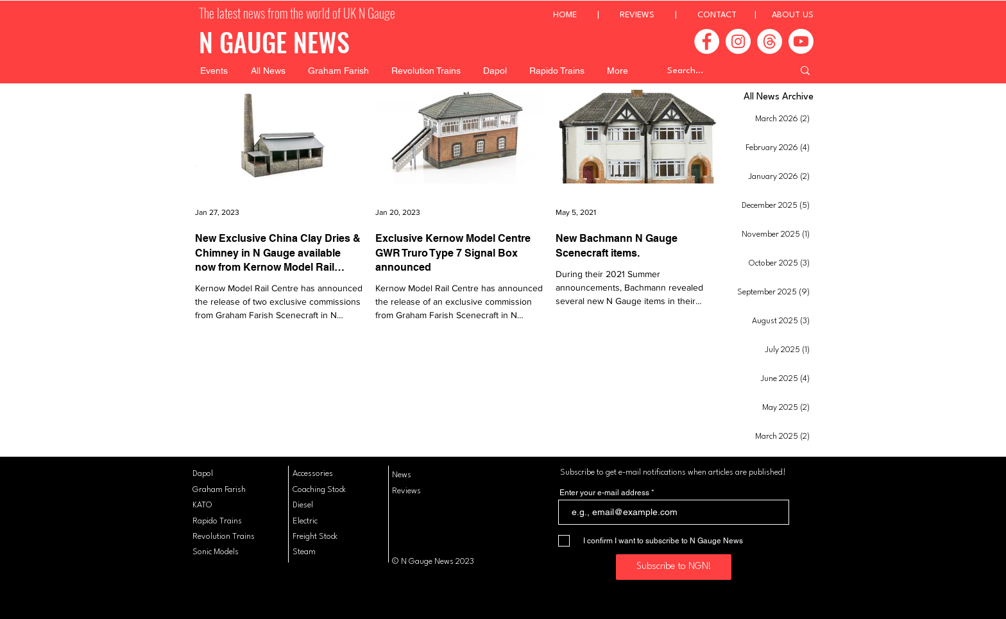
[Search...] (720, 70)
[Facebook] (706, 41)
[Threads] (769, 41)
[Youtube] (801, 41)
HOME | (586, 15)
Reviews (406, 491)
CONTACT (717, 15)
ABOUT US (793, 15)
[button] (214, 70)
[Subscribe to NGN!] (673, 567)
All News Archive (779, 97)
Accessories (313, 474)
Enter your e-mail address (604, 492)
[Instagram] (738, 41)
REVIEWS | (658, 15)
